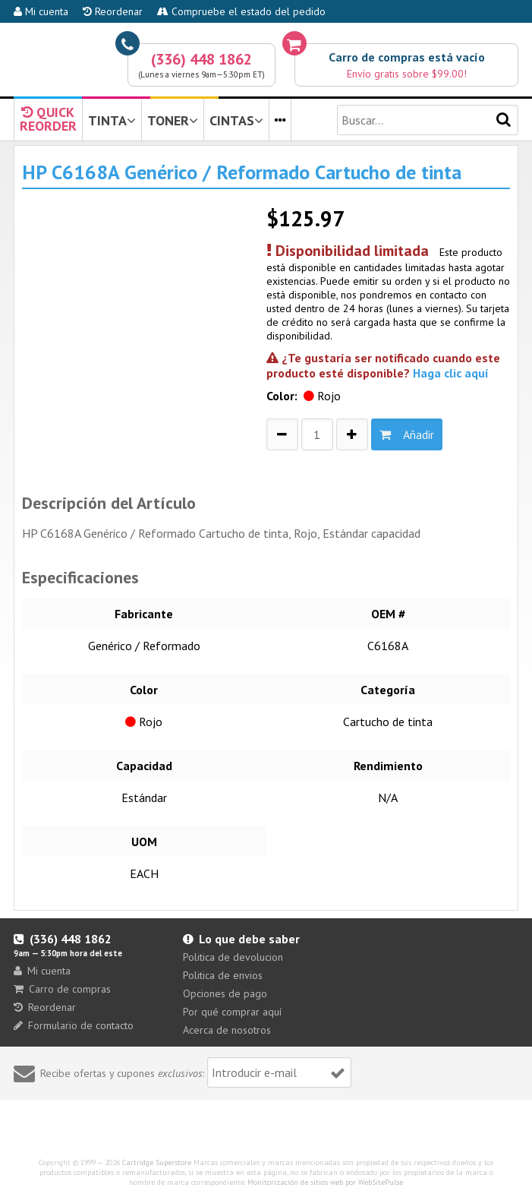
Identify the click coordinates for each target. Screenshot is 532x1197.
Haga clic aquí (451, 373)
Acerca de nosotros (227, 1030)
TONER (172, 120)
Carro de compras (62, 989)
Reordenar (113, 11)
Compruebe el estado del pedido (241, 11)
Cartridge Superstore (156, 1162)
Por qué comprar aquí (232, 1012)
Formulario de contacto (74, 1025)
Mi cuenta (41, 11)
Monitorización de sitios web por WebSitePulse (325, 1182)
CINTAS (236, 120)
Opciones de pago (225, 993)
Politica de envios (223, 975)
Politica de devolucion (233, 957)
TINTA (112, 120)
